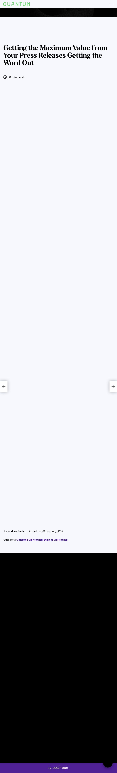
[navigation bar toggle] (111, 4)
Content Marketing (29, 539)
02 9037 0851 (58, 768)
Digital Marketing (56, 539)
